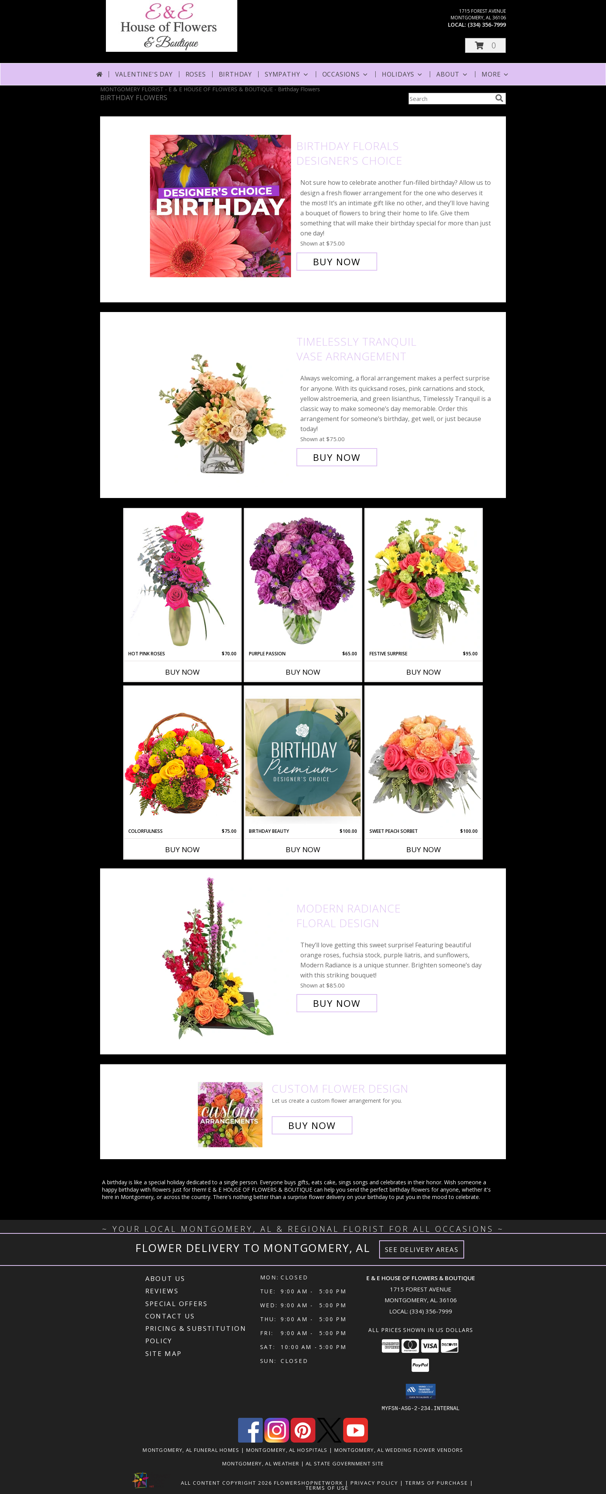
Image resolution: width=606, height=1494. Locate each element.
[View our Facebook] (250, 1440)
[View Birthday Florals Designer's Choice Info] (221, 204)
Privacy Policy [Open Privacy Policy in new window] (374, 1482)
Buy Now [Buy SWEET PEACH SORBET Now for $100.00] (423, 849)
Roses (196, 74)
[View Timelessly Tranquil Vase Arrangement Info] (221, 399)
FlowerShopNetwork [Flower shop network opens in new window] (308, 1482)
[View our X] (329, 1440)
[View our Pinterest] (303, 1440)
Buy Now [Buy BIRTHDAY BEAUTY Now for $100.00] (303, 849)
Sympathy (287, 74)
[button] (485, 45)
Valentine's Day (144, 74)
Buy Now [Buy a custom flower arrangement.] (312, 1125)
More (496, 74)
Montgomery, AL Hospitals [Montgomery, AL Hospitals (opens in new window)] (287, 1449)
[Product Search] (450, 98)
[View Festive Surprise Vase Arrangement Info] (424, 579)
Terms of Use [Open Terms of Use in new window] (327, 1487)
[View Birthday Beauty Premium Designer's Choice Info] (303, 757)
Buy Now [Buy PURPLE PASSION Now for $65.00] (303, 672)
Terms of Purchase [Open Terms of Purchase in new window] (436, 1482)
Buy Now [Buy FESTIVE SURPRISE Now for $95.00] (423, 672)
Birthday (235, 74)
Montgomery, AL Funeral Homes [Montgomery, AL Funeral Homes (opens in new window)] (191, 1449)
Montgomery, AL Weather (261, 1463)
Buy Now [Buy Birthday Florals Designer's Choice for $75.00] (337, 261)
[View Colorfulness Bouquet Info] (182, 757)
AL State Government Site (345, 1463)
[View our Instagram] (276, 1440)
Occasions (345, 74)
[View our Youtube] (355, 1440)
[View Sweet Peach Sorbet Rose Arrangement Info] (424, 757)
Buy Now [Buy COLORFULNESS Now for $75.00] (182, 849)
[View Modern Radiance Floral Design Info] (221, 956)
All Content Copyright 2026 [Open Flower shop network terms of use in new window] (226, 1482)
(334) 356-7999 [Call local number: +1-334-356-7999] (487, 24)
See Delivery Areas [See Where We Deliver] (422, 1249)
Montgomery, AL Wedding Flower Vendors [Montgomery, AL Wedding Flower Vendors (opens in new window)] (398, 1449)
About (452, 74)
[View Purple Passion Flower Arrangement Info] (303, 579)
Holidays (403, 74)
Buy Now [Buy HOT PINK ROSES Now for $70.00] (182, 672)
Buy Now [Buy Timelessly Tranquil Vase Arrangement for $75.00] (337, 457)
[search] (499, 98)
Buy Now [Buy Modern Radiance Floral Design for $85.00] (337, 1003)
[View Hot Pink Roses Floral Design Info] (182, 579)
